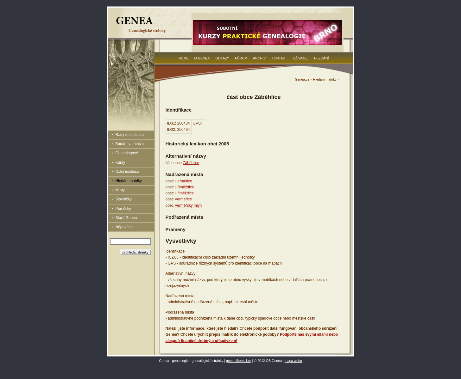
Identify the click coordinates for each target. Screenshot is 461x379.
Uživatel (300, 58)
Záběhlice (191, 163)
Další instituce (127, 171)
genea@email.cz (238, 361)
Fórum (241, 58)
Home (184, 58)
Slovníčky (124, 199)
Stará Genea (126, 218)
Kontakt (279, 58)
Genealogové (127, 153)
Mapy (120, 190)
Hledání (321, 58)
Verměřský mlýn (188, 205)
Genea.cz (302, 79)
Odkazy (222, 58)
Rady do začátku (130, 134)
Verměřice (183, 199)
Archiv (259, 58)
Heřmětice (183, 181)
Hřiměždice (184, 193)
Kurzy (120, 162)
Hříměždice (184, 187)
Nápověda (124, 227)
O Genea (202, 58)
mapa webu (293, 361)
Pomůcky (123, 208)
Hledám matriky (129, 181)
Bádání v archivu (130, 144)
